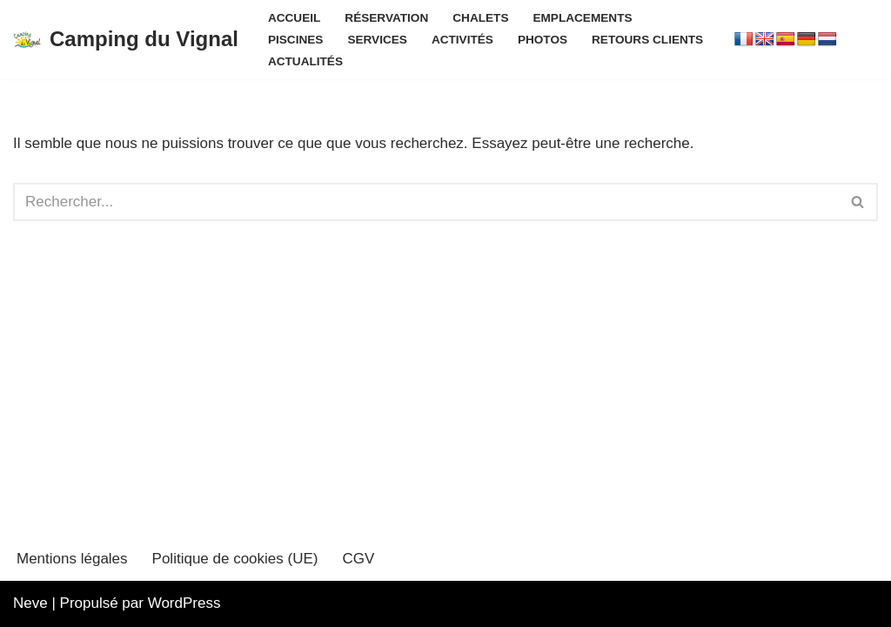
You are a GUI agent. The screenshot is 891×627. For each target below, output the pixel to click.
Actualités (305, 61)
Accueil (294, 17)
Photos (542, 39)
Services (377, 39)
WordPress (184, 603)
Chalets (480, 17)
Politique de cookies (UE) (235, 558)
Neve (30, 603)
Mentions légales (72, 558)
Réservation (386, 17)
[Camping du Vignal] (125, 39)
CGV (358, 558)
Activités (462, 39)
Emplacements (582, 17)
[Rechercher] (426, 202)
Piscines (295, 39)
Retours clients (647, 39)
